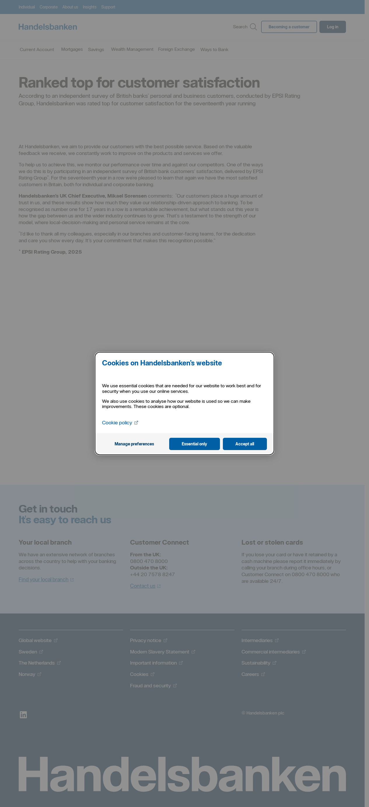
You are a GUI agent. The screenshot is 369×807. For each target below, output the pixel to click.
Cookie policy (120, 422)
